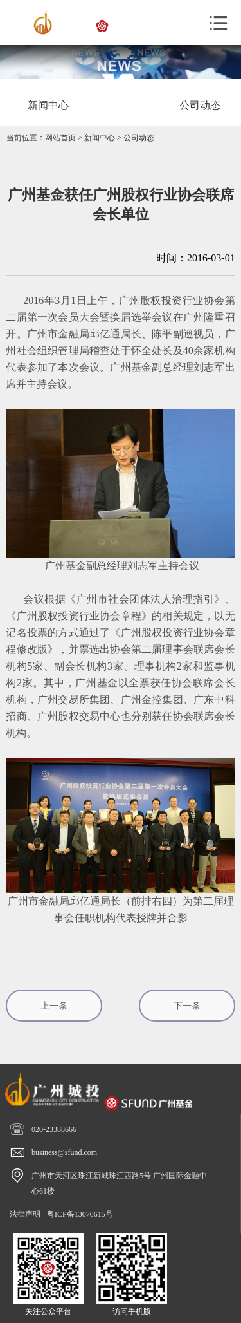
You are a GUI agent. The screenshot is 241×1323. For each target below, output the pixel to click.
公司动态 (138, 137)
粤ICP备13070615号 (80, 1214)
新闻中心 (99, 137)
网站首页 (60, 137)
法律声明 (25, 1214)
